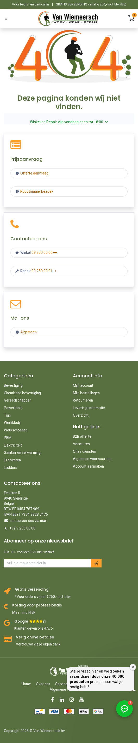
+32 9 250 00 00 (22, 528)
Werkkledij (12, 423)
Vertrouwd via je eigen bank (38, 644)
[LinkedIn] (63, 699)
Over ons (43, 684)
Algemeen (28, 332)
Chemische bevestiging (22, 393)
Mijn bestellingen (86, 393)
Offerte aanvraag (34, 173)
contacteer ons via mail (28, 521)
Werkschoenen (16, 430)
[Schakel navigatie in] (6, 18)
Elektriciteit (13, 445)
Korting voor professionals (37, 605)
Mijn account (83, 385)
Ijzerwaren (12, 460)
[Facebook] (54, 699)
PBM (7, 438)
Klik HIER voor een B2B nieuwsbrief (29, 552)
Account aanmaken (88, 466)
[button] (96, 563)
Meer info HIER (23, 612)
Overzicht (81, 415)
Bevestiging (13, 385)
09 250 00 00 (44, 252)
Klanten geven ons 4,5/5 (33, 628)
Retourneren (83, 400)
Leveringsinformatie (89, 408)
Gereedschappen (18, 400)
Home (26, 684)
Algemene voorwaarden (92, 459)
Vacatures (81, 444)
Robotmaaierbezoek (36, 191)
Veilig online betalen (35, 637)
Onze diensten (84, 451)
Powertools (13, 408)
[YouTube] (83, 699)
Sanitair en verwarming (22, 452)
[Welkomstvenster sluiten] (133, 667)
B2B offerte (82, 436)
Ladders (10, 468)
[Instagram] (73, 699)
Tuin (7, 415)
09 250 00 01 (44, 271)
